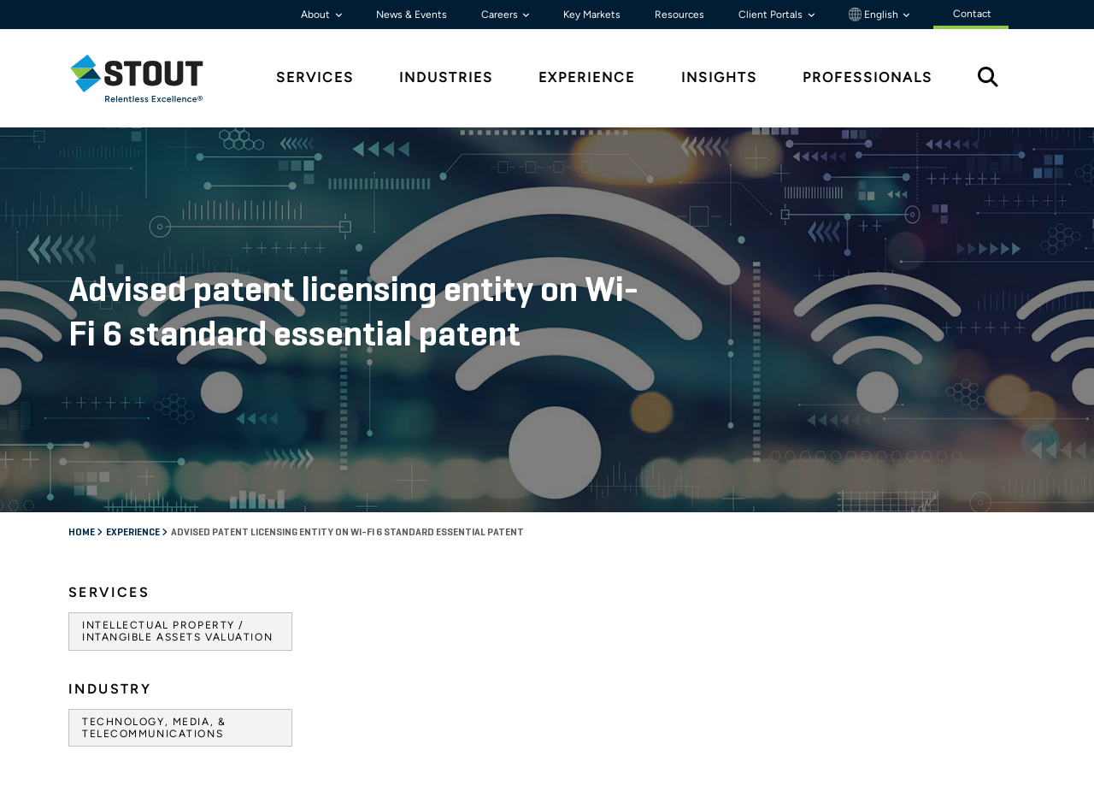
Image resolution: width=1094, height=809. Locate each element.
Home (82, 533)
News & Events (411, 15)
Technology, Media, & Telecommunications (154, 728)
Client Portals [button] (771, 15)
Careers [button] (501, 15)
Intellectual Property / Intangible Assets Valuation (177, 631)
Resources (679, 15)
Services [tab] (315, 77)
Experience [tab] (586, 77)
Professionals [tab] (867, 77)
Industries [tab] (446, 77)
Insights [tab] (719, 77)
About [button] (316, 15)
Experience (134, 533)
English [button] (875, 15)
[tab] (149, 78)
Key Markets (592, 15)
